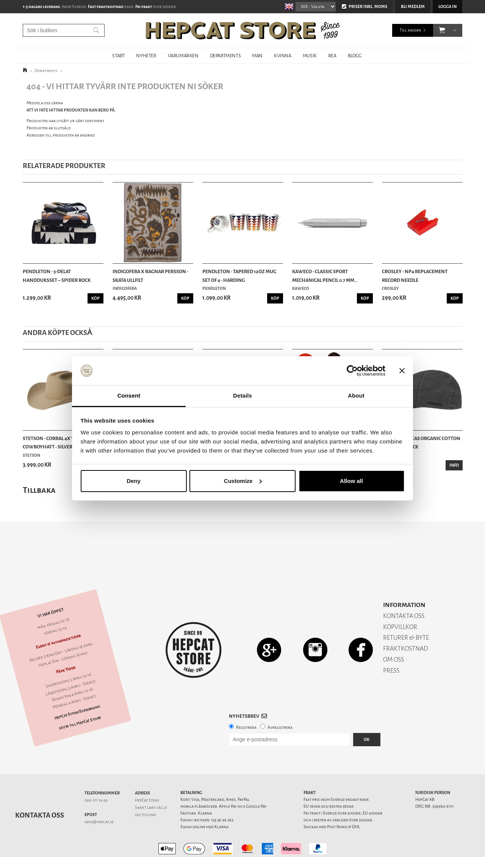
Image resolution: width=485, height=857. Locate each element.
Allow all (351, 481)
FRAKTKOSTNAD (405, 622)
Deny (134, 481)
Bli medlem (413, 6)
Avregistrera (280, 701)
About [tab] (356, 395)
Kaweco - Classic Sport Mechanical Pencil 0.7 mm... (325, 275)
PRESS (391, 644)
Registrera (246, 701)
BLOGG (354, 55)
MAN (257, 55)
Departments (46, 70)
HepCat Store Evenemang (77, 686)
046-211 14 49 (96, 774)
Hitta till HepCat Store (80, 696)
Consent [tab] (129, 395)
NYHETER (146, 55)
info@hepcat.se (99, 795)
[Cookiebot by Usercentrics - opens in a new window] (352, 370)
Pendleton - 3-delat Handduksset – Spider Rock (57, 275)
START (118, 55)
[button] (442, 30)
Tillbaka (39, 489)
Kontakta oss (39, 788)
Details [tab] (242, 395)
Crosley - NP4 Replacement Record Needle (414, 275)
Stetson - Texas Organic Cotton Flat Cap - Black (421, 442)
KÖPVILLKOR (400, 600)
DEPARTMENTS (225, 55)
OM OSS (393, 633)
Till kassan (410, 30)
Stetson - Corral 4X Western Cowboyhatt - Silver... (58, 442)
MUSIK (310, 55)
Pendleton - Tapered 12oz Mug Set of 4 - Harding (239, 275)
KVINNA (282, 55)
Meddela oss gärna (45, 103)
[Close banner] (402, 370)
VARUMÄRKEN (183, 55)
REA (332, 55)
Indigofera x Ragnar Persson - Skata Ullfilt (150, 275)
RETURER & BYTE (406, 611)
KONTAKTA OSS (403, 589)
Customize (243, 481)
